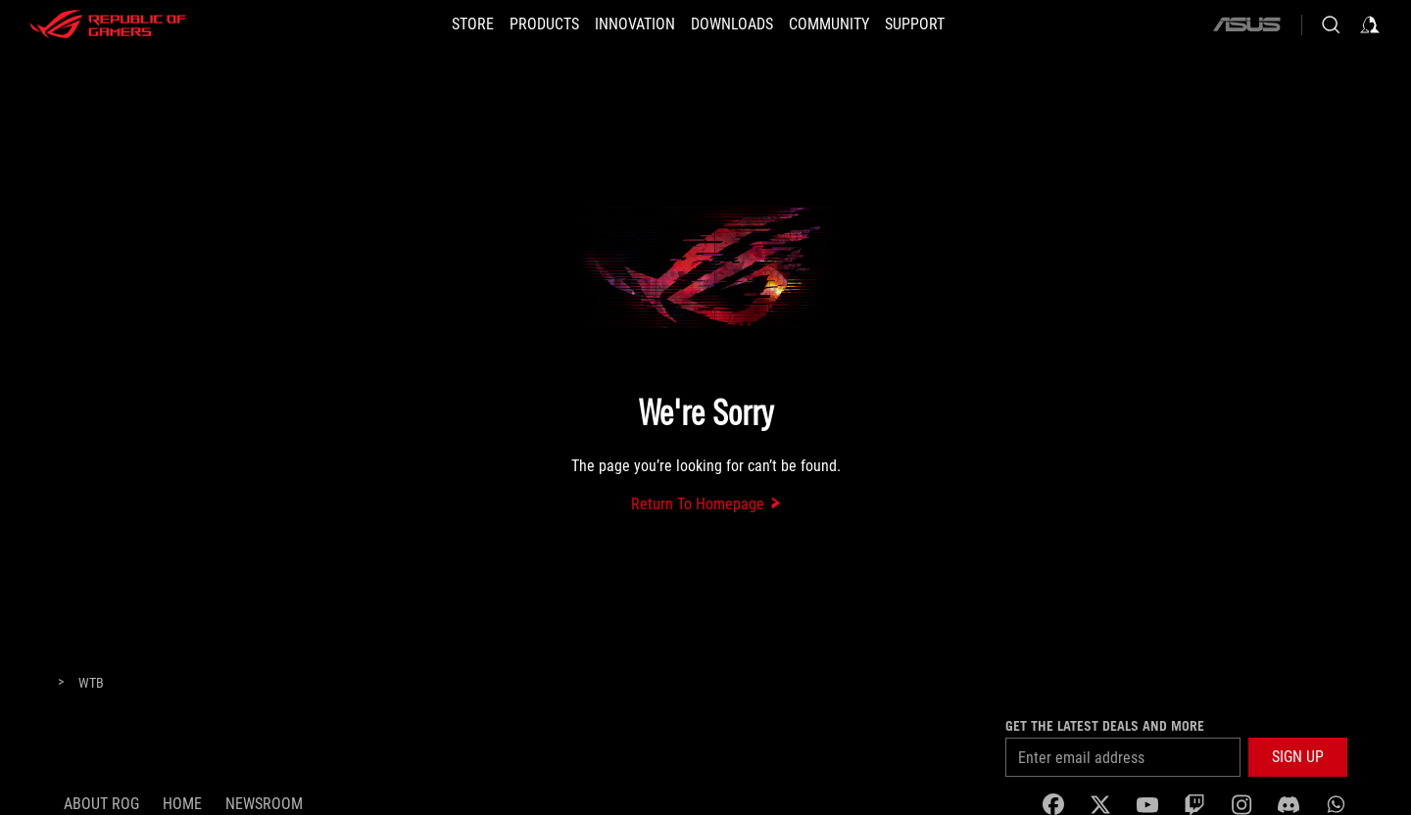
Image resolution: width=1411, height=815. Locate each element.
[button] (544, 24)
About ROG (101, 803)
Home (182, 803)
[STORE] (473, 24)
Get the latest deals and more (1104, 726)
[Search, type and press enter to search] (1330, 24)
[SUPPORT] (915, 24)
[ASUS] (1246, 24)
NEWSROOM (264, 803)
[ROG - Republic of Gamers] (107, 24)
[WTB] (91, 684)
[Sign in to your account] (1370, 24)
